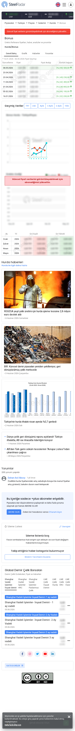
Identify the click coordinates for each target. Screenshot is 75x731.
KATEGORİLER (15, 665)
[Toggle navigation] (70, 4)
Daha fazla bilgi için (13, 725)
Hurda (53, 23)
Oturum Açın (55, 511)
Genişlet (65, 526)
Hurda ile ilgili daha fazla (14, 265)
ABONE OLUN (13, 512)
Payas (31, 23)
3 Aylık (50, 106)
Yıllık (67, 106)
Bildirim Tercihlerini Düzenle (37, 557)
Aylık (42, 106)
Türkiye (21, 23)
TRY (27, 106)
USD (34, 106)
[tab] (11, 583)
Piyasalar (9, 23)
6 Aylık (59, 106)
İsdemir (42, 23)
